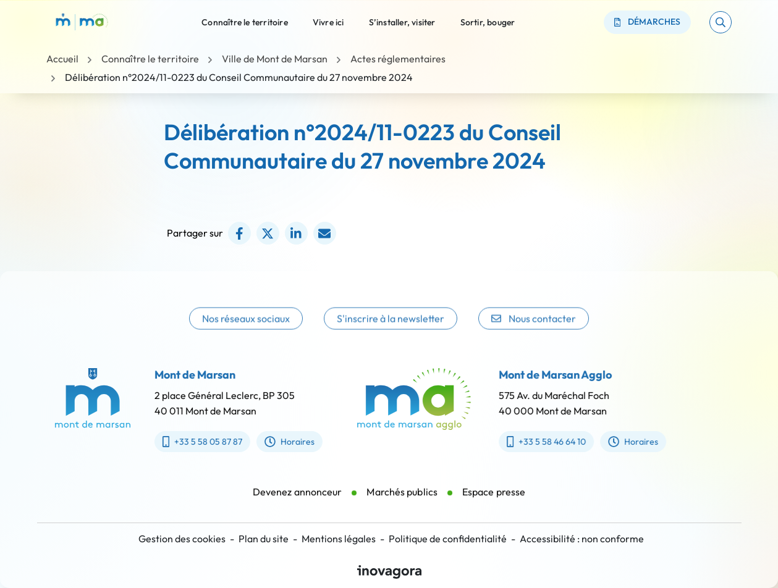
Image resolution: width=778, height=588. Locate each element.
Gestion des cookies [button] (182, 538)
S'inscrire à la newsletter (390, 330)
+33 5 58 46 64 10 (554, 441)
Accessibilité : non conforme (582, 538)
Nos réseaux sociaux (246, 330)
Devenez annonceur (297, 501)
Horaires (280, 441)
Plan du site (264, 538)
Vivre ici (328, 21)
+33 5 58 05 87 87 (193, 441)
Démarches (647, 21)
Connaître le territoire (244, 21)
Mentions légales (339, 538)
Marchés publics (402, 501)
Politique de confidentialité (448, 538)
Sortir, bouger (487, 21)
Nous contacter (533, 330)
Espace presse (493, 501)
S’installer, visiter (402, 21)
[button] (720, 22)
